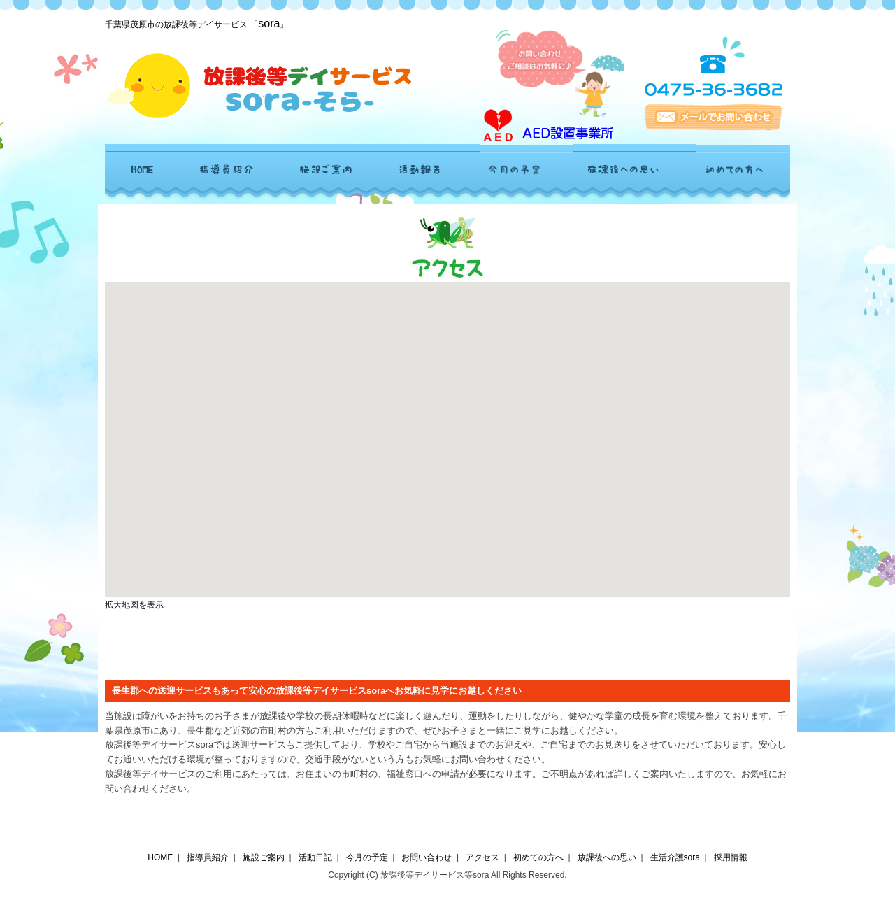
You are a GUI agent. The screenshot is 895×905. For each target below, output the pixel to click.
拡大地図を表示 (134, 605)
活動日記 (315, 857)
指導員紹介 (208, 857)
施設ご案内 (264, 857)
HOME (160, 857)
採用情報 (730, 857)
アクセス (482, 857)
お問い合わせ (426, 857)
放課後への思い (607, 857)
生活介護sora (675, 857)
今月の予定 (367, 857)
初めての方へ (538, 857)
